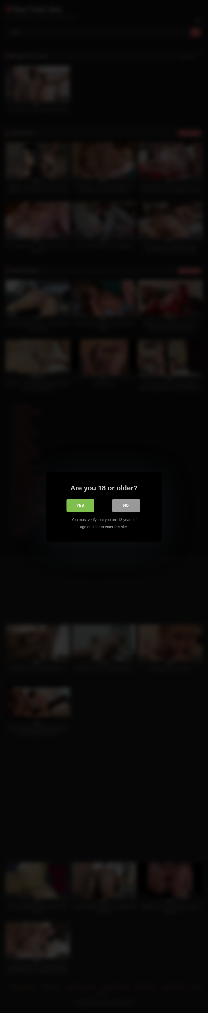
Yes (80, 505)
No (126, 505)
